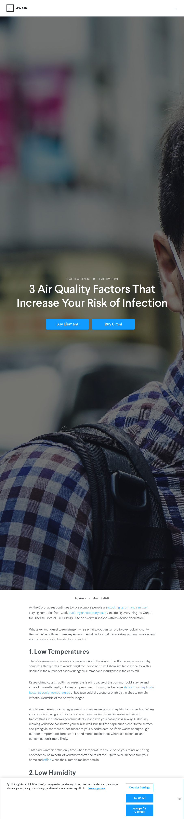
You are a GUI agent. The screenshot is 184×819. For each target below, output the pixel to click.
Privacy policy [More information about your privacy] (96, 789)
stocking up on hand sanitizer (128, 607)
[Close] (179, 799)
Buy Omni (113, 324)
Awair (82, 598)
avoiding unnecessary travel (88, 613)
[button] (175, 8)
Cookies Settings (139, 788)
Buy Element (67, 324)
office (47, 760)
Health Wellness (78, 279)
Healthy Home (108, 279)
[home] (16, 8)
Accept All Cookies (139, 811)
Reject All (139, 798)
